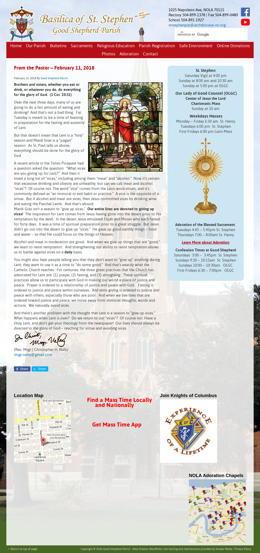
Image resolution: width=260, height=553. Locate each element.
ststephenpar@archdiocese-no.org (197, 25)
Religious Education (116, 46)
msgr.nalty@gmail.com (33, 355)
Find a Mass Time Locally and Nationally (119, 402)
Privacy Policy (243, 549)
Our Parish (36, 46)
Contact (150, 54)
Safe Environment (196, 46)
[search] (206, 34)
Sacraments (82, 46)
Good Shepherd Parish (54, 78)
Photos (108, 54)
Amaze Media (224, 549)
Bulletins (58, 46)
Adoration (129, 54)
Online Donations (233, 46)
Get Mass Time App (116, 425)
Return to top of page (24, 549)
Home (16, 46)
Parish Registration (157, 46)
